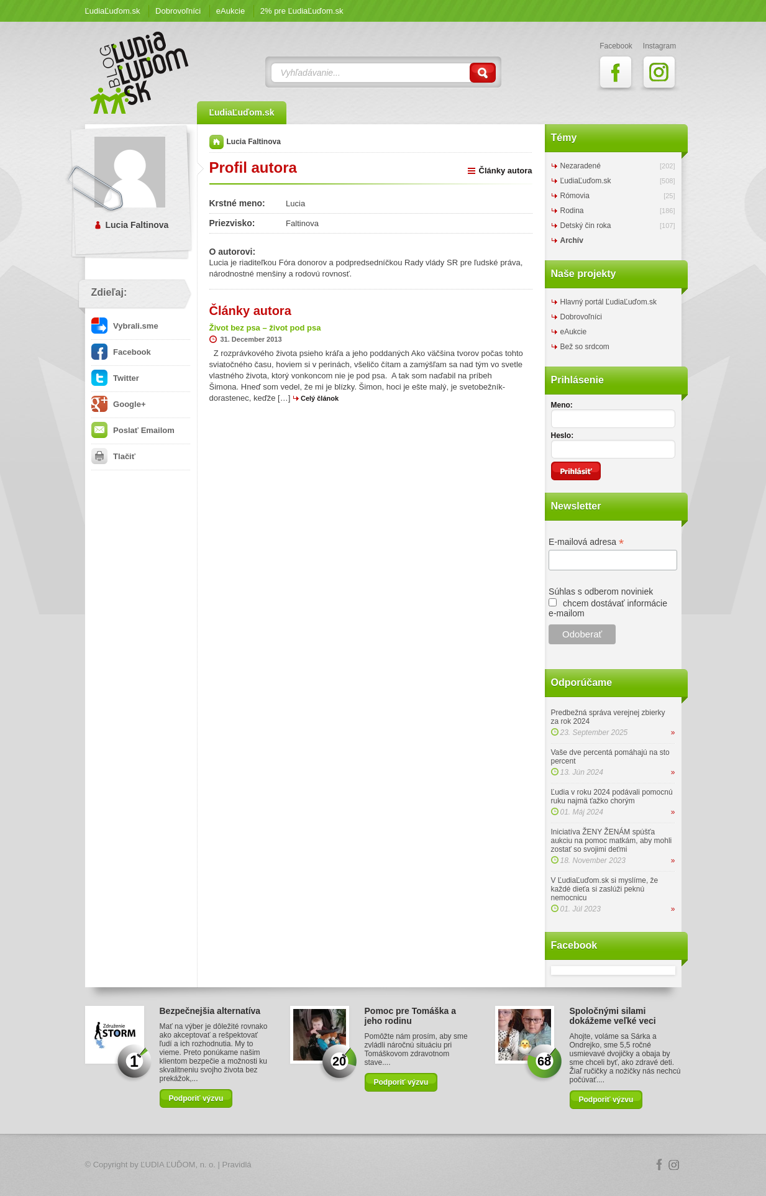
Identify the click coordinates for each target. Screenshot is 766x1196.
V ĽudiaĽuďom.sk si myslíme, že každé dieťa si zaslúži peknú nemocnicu (605, 889)
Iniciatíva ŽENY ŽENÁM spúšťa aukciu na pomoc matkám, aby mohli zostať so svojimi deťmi (611, 841)
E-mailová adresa (586, 542)
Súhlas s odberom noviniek (601, 591)
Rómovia (575, 195)
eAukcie (230, 11)
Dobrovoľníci (178, 11)
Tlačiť (113, 456)
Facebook (121, 352)
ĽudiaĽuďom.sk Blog (139, 73)
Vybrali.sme (124, 326)
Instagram (674, 1165)
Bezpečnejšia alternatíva (210, 1011)
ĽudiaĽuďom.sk (112, 11)
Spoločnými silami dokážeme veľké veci (613, 1016)
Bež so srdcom (584, 346)
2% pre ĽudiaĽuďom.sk (302, 11)
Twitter (115, 378)
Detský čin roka (585, 225)
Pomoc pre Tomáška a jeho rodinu (411, 1016)
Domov (216, 142)
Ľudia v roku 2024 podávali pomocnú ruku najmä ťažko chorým (612, 796)
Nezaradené (580, 166)
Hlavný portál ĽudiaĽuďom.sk (608, 302)
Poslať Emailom (133, 430)
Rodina (572, 210)
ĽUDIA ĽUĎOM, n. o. (178, 1164)
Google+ (118, 404)
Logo (383, 1165)
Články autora (505, 170)
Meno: (562, 405)
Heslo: (562, 435)
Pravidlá (237, 1164)
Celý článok (320, 398)
